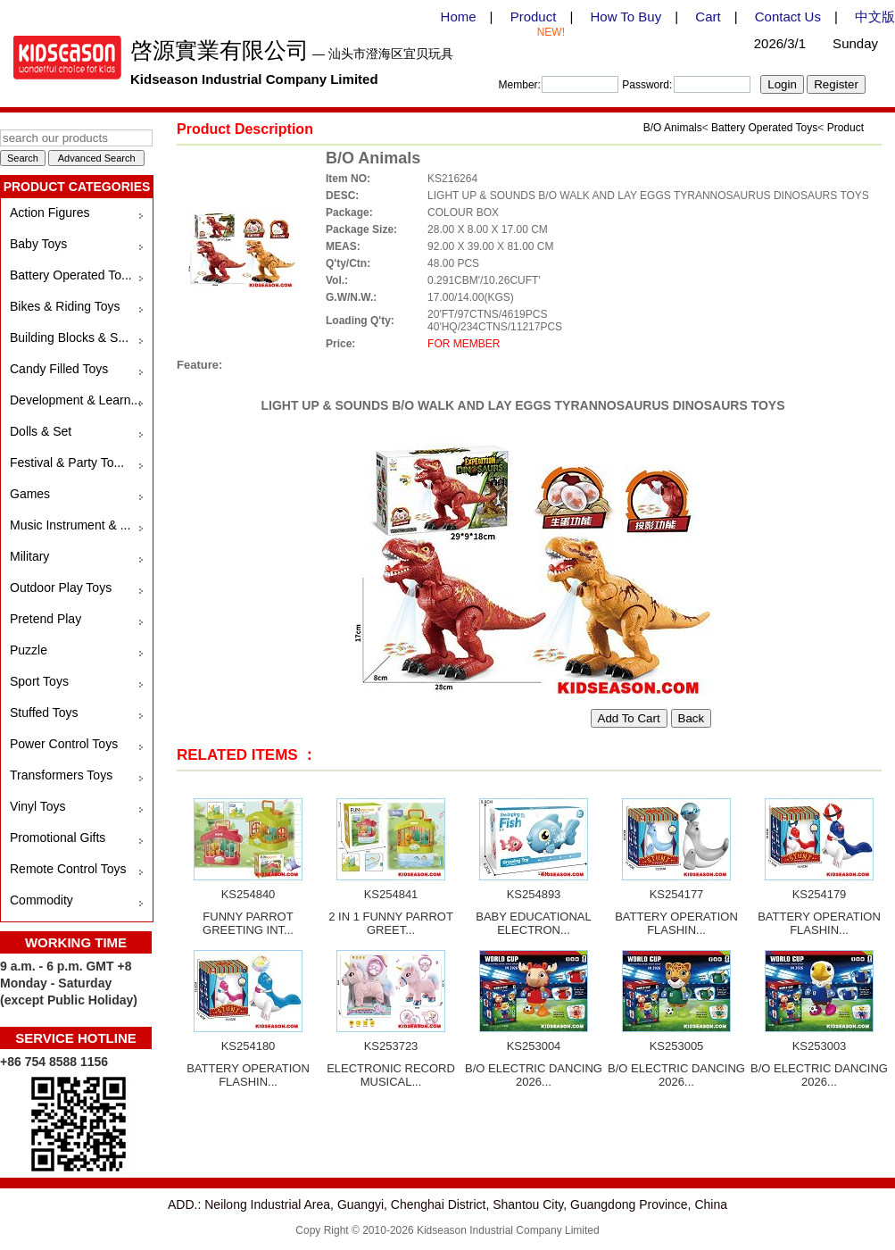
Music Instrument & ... (70, 525)
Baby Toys (38, 244)
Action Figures (49, 212)
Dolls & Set (40, 431)
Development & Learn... (75, 400)
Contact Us (788, 16)
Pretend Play (45, 619)
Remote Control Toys (68, 869)
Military (29, 556)
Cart (707, 16)
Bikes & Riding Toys (65, 306)
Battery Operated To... (71, 275)
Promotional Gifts (57, 837)
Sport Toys (39, 681)
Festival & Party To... (67, 462)
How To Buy (625, 16)
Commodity (41, 900)
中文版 (875, 16)
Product (533, 16)
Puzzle (28, 650)
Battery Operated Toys (764, 127)
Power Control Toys (64, 744)
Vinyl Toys (38, 806)
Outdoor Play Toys (61, 587)
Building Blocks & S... (69, 337)
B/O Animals (672, 127)
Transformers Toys (61, 775)
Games (30, 494)
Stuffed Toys (44, 712)
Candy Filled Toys (59, 369)
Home (459, 16)
